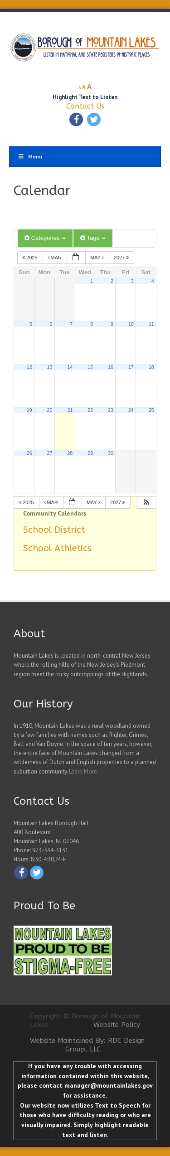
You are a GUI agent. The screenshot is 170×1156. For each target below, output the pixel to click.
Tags (92, 237)
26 (29, 453)
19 (29, 410)
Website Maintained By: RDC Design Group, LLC (87, 1045)
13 (50, 367)
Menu (30, 156)
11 (151, 324)
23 (110, 410)
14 (70, 367)
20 (50, 410)
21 (70, 410)
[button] (146, 503)
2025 (30, 257)
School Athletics (57, 548)
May (97, 257)
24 (131, 410)
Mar (55, 257)
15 (90, 367)
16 (110, 367)
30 (110, 453)
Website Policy (116, 1025)
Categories (45, 237)
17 (131, 367)
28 (70, 453)
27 (50, 453)
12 (29, 367)
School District (54, 530)
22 (90, 410)
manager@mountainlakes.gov (108, 1085)
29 (90, 453)
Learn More (83, 771)
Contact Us (85, 106)
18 (151, 367)
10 (131, 324)
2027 (122, 257)
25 (151, 410)
